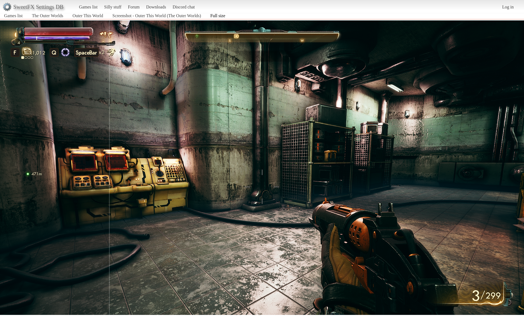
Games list (88, 7)
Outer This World (88, 15)
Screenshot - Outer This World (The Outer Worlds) (156, 15)
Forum (134, 7)
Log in (508, 7)
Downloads (156, 7)
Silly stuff (112, 7)
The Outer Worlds (47, 15)
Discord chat (183, 7)
